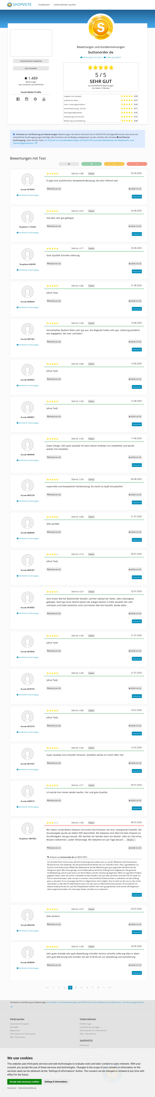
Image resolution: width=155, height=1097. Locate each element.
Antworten (137, 196)
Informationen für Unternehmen (93, 1030)
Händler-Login (85, 1024)
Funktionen (44, 4)
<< (47, 987)
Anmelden (14, 1027)
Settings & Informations (56, 1081)
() (135, 189)
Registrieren (15, 1030)
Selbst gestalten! (112, 57)
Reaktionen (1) (54, 848)
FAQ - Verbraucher (17, 1037)
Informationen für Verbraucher (23, 1033)
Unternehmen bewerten (31, 61)
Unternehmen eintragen (90, 1027)
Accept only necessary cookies (24, 1081)
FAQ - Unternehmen (88, 1033)
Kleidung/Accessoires (91, 57)
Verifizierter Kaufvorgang (27, 195)
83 (69, 164)
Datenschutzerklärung (27, 1088)
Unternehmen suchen (65, 4)
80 (91, 164)
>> (110, 987)
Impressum (11, 1088)
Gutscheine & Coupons (19, 1024)
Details (91, 173)
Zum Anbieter (31, 68)
